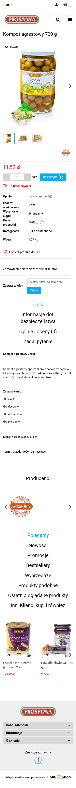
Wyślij (34, 290)
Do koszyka (53, 177)
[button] (67, 5)
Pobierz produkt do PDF (22, 252)
